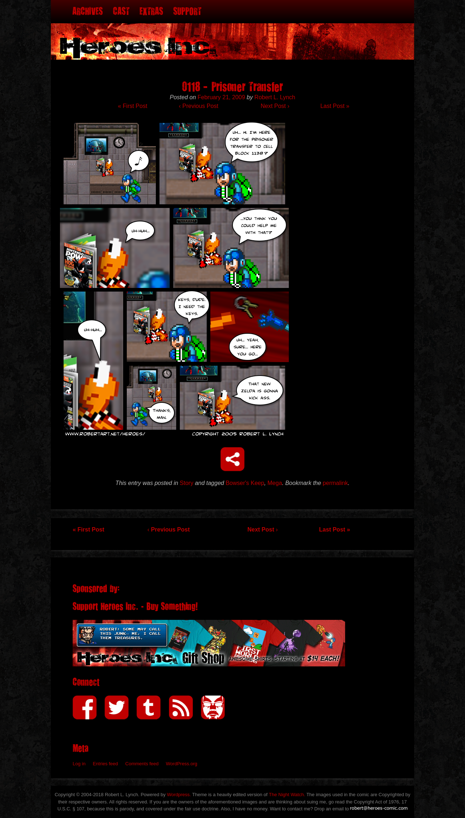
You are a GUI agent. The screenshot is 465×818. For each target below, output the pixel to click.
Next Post (274, 106)
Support (187, 11)
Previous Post (198, 106)
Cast (121, 11)
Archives (87, 11)
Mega (274, 483)
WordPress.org (181, 763)
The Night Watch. (287, 794)
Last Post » (334, 106)
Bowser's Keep (245, 483)
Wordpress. (179, 794)
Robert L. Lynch (274, 97)
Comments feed (142, 763)
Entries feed (105, 763)
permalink (335, 483)
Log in (79, 763)
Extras (151, 11)
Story (186, 483)
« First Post (132, 106)
